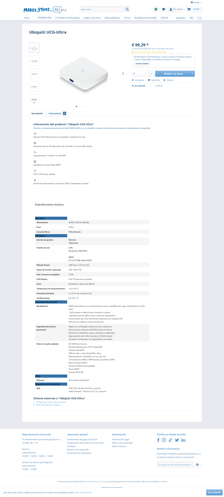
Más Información (83, 492)
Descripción (37, 113)
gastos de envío (98, 481)
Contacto (71, 446)
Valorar (168, 80)
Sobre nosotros (119, 446)
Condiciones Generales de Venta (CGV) (85, 442)
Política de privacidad (122, 442)
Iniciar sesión (142, 63)
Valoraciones (57, 113)
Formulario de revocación (79, 453)
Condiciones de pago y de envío (82, 439)
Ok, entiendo (214, 492)
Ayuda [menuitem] (195, 2)
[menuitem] (105, 9)
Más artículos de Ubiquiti (47, 404)
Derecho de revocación (78, 449)
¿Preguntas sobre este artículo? (50, 402)
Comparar (138, 80)
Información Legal (120, 439)
